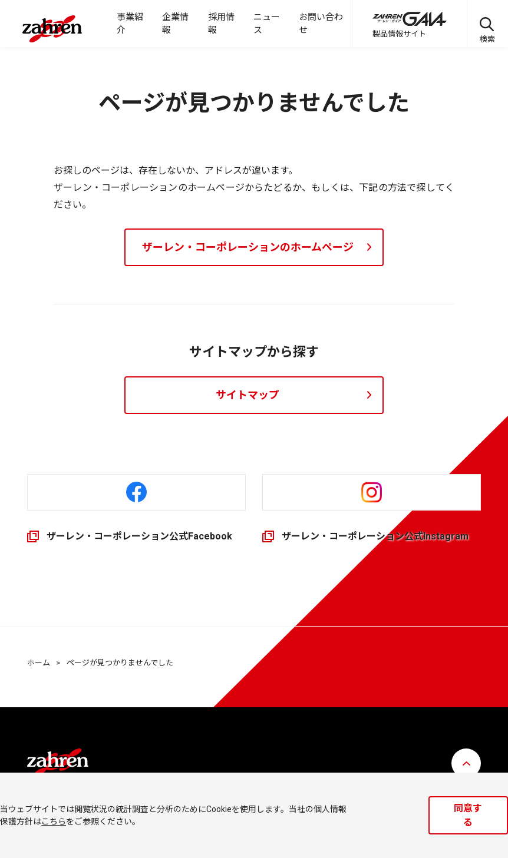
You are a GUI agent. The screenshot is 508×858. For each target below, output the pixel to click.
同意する (468, 815)
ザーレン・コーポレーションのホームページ (248, 247)
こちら (53, 821)
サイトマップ (247, 395)
